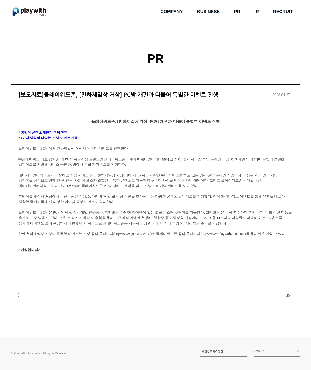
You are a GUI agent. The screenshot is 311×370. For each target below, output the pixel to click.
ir (256, 11)
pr (237, 11)
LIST (288, 295)
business (208, 11)
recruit (283, 11)
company (171, 11)
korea (276, 351)
